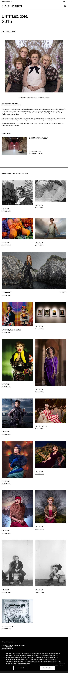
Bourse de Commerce (8, 642)
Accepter (47, 668)
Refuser (20, 668)
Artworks (13, 6)
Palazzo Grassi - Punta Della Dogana (13, 645)
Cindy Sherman (9, 32)
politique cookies (11, 663)
